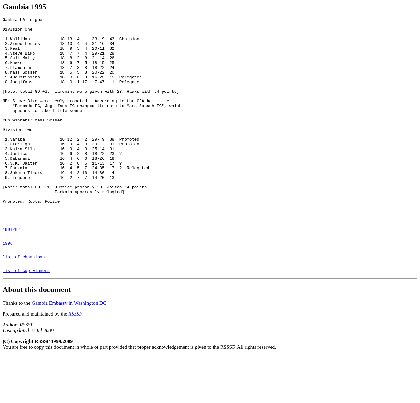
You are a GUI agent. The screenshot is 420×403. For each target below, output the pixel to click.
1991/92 (11, 271)
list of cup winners (26, 318)
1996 (7, 287)
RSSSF (76, 361)
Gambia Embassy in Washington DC (69, 351)
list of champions (24, 302)
